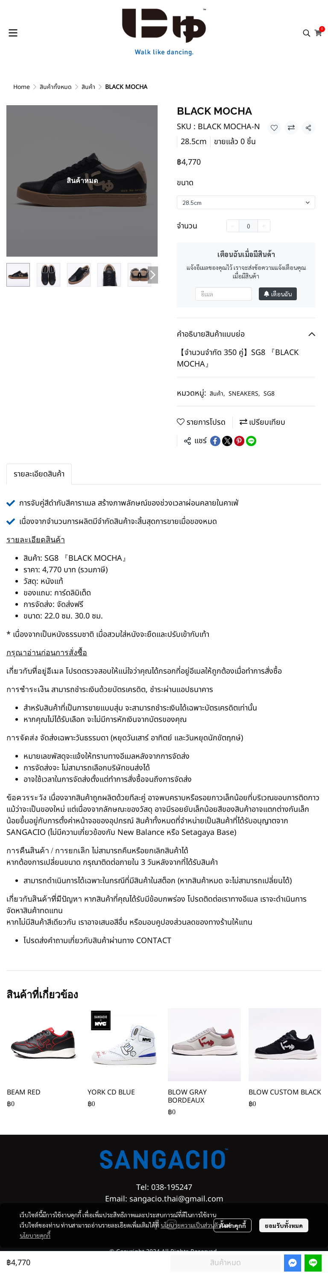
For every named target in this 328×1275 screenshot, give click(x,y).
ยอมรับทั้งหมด (284, 1225)
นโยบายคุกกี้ (35, 1235)
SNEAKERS (244, 393)
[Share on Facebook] (215, 441)
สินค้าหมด (225, 1263)
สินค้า (88, 87)
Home (21, 87)
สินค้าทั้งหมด (56, 87)
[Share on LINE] (251, 441)
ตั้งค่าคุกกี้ (232, 1225)
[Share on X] (227, 441)
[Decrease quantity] (233, 226)
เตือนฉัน (278, 294)
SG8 (269, 393)
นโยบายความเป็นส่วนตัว (191, 1225)
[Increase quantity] (264, 226)
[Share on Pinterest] (239, 441)
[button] (307, 33)
